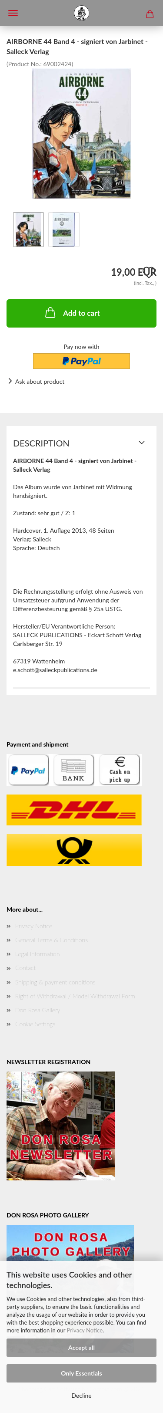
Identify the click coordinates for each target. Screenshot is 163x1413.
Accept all (81, 1347)
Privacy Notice (85, 1330)
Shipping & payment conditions (55, 982)
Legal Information (37, 953)
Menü (13, 13)
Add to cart (71, 312)
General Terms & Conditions (51, 939)
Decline (81, 1395)
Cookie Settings (35, 1024)
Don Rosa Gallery (37, 1010)
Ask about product (39, 381)
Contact (25, 967)
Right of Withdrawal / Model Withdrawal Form (75, 996)
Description (41, 443)
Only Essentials (81, 1373)
